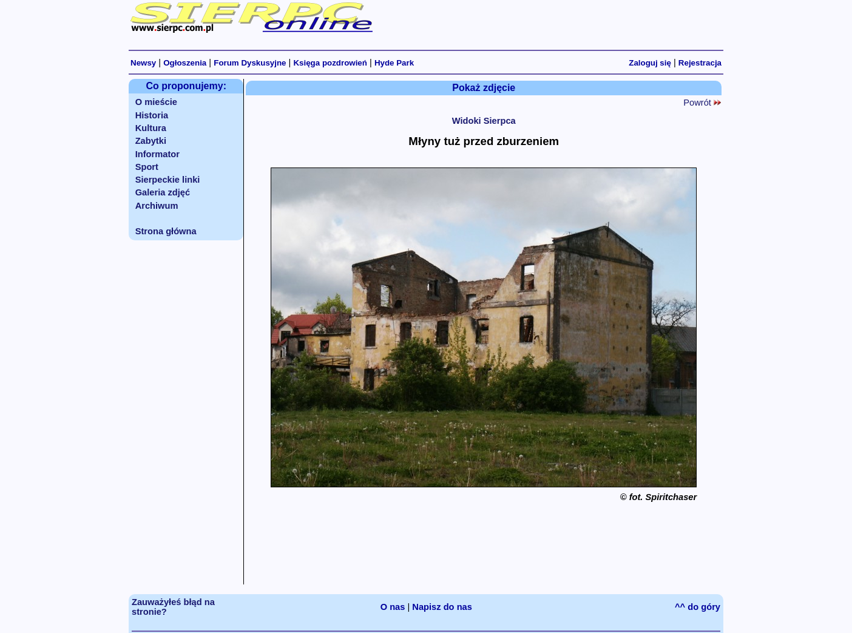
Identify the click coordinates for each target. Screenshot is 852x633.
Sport (146, 167)
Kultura (150, 128)
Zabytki (150, 141)
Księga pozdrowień (330, 62)
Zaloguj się (650, 62)
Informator (157, 154)
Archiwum (156, 206)
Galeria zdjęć (162, 192)
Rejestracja (700, 62)
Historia (152, 115)
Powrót (702, 102)
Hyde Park (394, 62)
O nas (392, 607)
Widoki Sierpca (484, 121)
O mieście (156, 102)
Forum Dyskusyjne (250, 62)
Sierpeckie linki (167, 179)
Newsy (143, 62)
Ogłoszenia (184, 62)
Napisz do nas (442, 607)
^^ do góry (697, 607)
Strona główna (166, 231)
